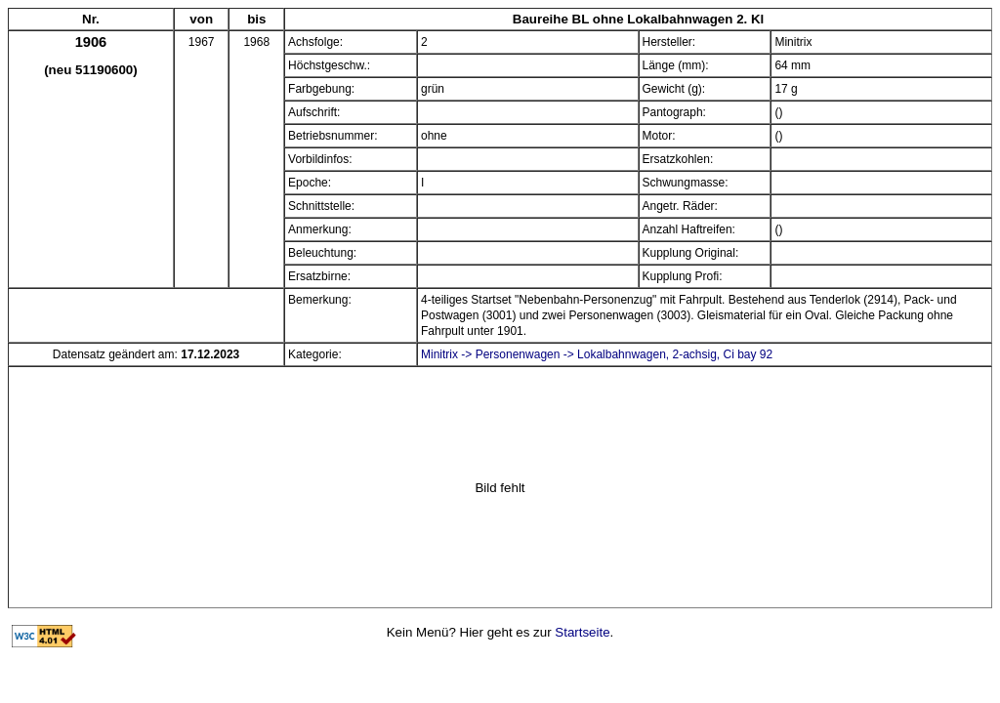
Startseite (582, 632)
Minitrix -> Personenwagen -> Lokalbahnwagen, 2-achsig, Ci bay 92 (596, 354)
